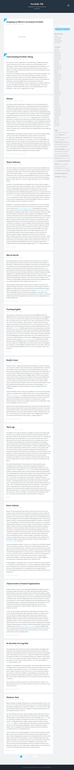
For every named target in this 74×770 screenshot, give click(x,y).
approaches (10, 153)
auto (8, 246)
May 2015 (57, 87)
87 (31, 756)
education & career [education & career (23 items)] (61, 142)
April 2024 (57, 62)
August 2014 (57, 95)
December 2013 (58, 109)
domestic (14, 153)
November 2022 (58, 65)
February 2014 (58, 105)
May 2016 (56, 82)
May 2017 (56, 72)
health (9, 497)
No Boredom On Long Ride (17, 643)
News (22, 100)
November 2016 (58, 75)
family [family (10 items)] (56, 144)
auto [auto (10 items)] (64, 132)
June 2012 (57, 125)
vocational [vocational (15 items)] (63, 176)
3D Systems (38, 281)
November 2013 (58, 110)
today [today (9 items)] (65, 170)
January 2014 (57, 107)
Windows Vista (12, 697)
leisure (18, 689)
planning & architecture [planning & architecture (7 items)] (59, 166)
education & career (11, 575)
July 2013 (56, 117)
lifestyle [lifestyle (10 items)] (56, 155)
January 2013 (57, 124)
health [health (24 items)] (62, 149)
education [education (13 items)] (61, 139)
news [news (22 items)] (58, 161)
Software (13, 750)
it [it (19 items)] (66, 153)
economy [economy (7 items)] (57, 139)
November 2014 (58, 92)
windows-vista (16, 301)
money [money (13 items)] (62, 158)
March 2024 (57, 64)
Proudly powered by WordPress (30, 767)
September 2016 (58, 79)
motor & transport (13, 246)
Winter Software (13, 162)
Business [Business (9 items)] (56, 134)
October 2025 (57, 59)
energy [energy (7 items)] (68, 142)
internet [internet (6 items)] (56, 153)
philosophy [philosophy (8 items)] (66, 164)
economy (17, 153)
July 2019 (56, 70)
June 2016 (57, 80)
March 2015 (57, 90)
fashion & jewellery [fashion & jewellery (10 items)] (62, 144)
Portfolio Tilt (37, 4)
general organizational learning (13, 635)
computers (10, 750)
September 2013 (58, 114)
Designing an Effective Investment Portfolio (24, 22)
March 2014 (57, 104)
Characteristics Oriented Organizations (23, 583)
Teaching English (13, 309)
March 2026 (57, 50)
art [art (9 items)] (62, 132)
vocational (16, 575)
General (22, 24)
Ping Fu (46, 268)
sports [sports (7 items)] (56, 170)
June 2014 (57, 99)
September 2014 (58, 94)
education (9, 351)
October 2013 (57, 112)
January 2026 (57, 54)
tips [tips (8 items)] (63, 170)
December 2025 (58, 55)
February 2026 (58, 52)
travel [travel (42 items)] (57, 173)
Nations (9, 99)
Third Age (10, 427)
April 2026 (57, 49)
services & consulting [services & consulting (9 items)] (64, 168)
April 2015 (57, 89)
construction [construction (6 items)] (62, 137)
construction (10, 418)
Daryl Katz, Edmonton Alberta (24, 117)
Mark (16, 24)
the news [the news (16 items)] (59, 170)
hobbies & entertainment (12, 689)
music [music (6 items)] (55, 161)
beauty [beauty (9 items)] (67, 132)
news (9, 301)
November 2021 (58, 67)
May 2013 (56, 120)
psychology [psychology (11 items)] (57, 168)
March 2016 (57, 85)
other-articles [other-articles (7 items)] (61, 164)
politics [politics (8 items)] (64, 166)
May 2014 (56, 100)
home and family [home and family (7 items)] (67, 149)
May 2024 (57, 60)
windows (11, 301)
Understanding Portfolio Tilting (19, 57)
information (22, 153)
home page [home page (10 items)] (57, 151)
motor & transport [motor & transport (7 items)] (67, 158)
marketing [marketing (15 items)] (61, 156)
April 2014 (57, 102)
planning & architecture (17, 418)
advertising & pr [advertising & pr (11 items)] (58, 132)
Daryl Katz (45, 717)
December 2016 (58, 74)
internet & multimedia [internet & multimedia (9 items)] (61, 153)
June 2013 (57, 119)
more (25, 153)
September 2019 (58, 69)
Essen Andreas (12, 505)
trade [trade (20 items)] (68, 170)
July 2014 (56, 97)
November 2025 (58, 57)
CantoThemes (48, 767)
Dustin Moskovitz (26, 173)
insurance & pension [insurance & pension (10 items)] (64, 151)
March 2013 (57, 122)
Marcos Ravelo (12, 255)
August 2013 (57, 115)
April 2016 (57, 84)
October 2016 (57, 77)
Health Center (12, 360)
